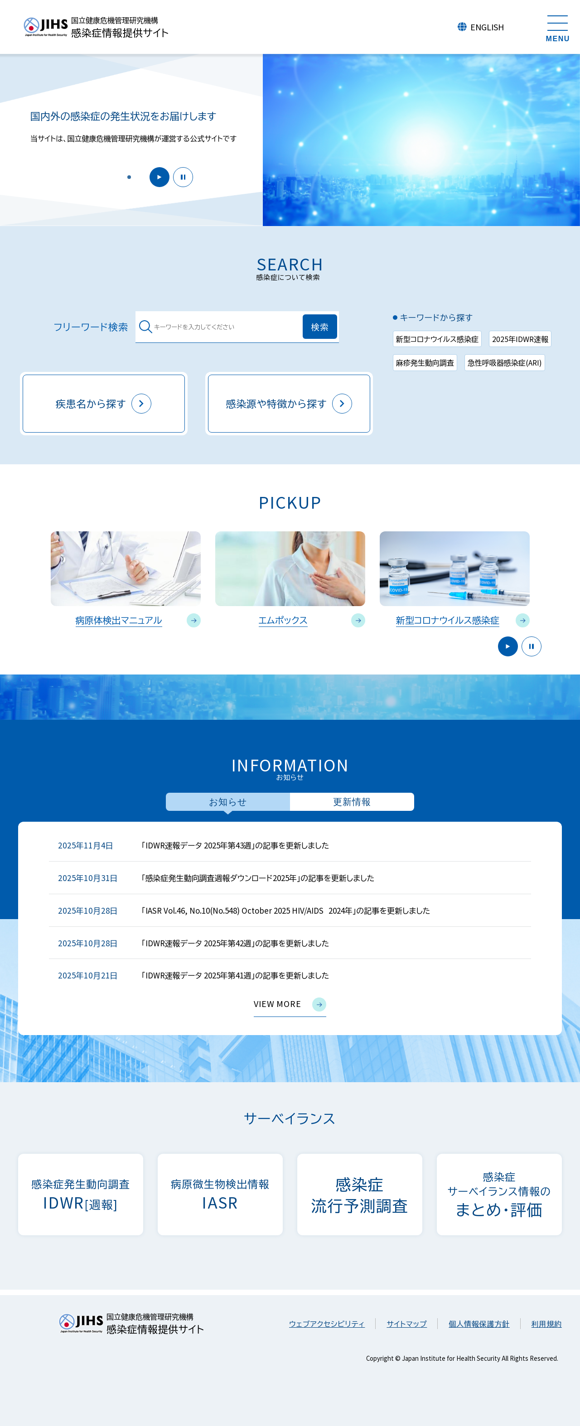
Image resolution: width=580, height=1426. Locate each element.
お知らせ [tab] (228, 802)
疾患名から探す (104, 404)
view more (290, 1004)
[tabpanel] (290, 928)
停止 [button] (183, 177)
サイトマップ (407, 1323)
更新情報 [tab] (352, 802)
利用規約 (547, 1323)
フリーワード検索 (91, 326)
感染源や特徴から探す (289, 404)
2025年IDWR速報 (520, 338)
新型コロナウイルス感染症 (437, 338)
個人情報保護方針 (479, 1323)
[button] (129, 177)
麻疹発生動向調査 (425, 362)
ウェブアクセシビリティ (327, 1323)
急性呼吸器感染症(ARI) (505, 362)
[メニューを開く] (558, 27)
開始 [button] (159, 177)
